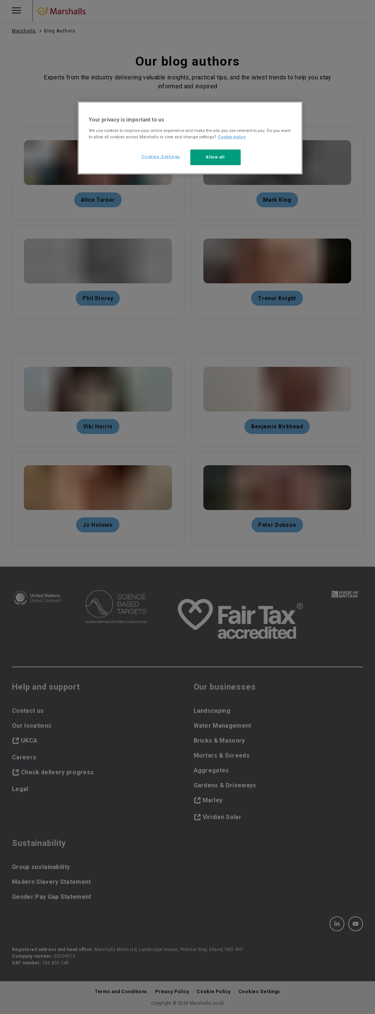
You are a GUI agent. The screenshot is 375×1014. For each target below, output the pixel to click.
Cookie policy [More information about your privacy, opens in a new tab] (232, 136)
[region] (190, 137)
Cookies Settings (160, 156)
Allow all (215, 157)
